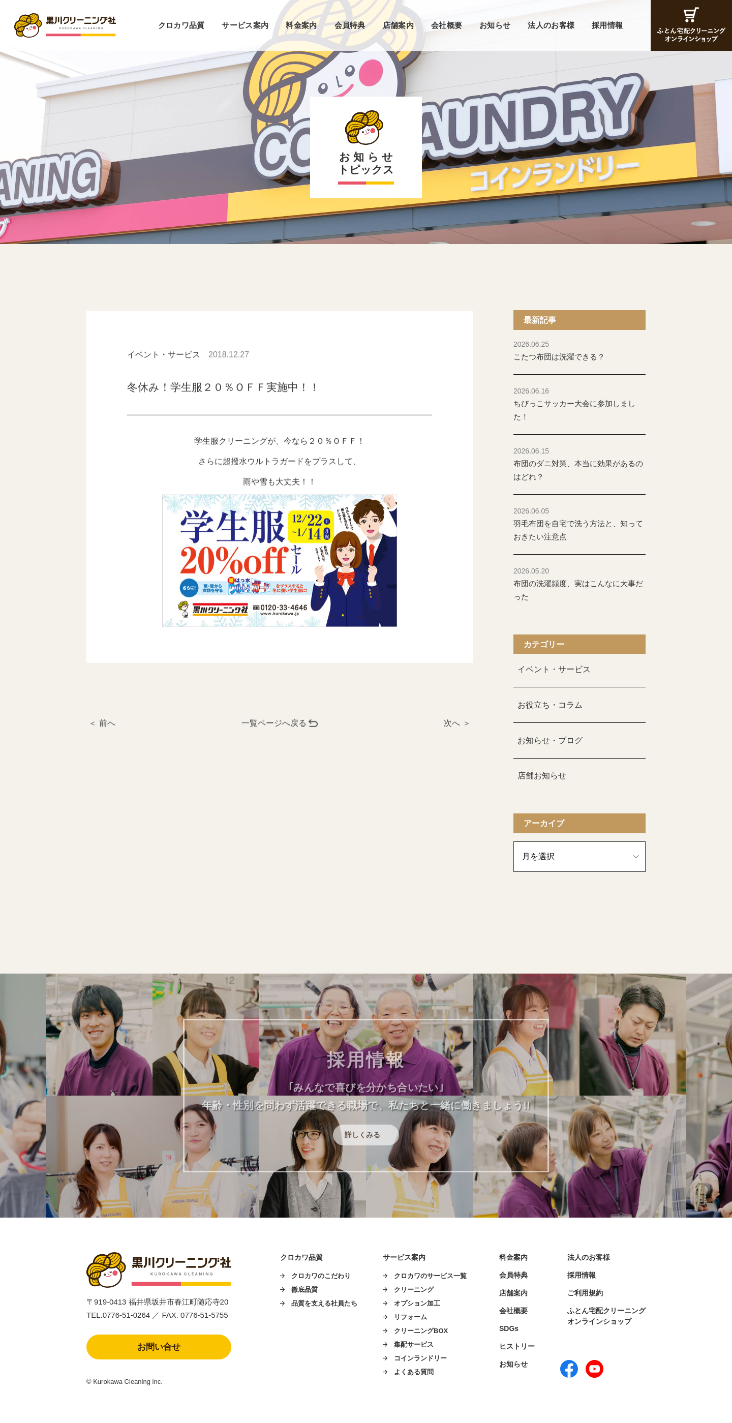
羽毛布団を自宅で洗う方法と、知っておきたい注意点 (578, 530)
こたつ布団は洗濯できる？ (559, 356)
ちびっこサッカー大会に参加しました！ (574, 410)
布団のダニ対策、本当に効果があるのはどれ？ (578, 470)
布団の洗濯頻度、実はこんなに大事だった (578, 590)
